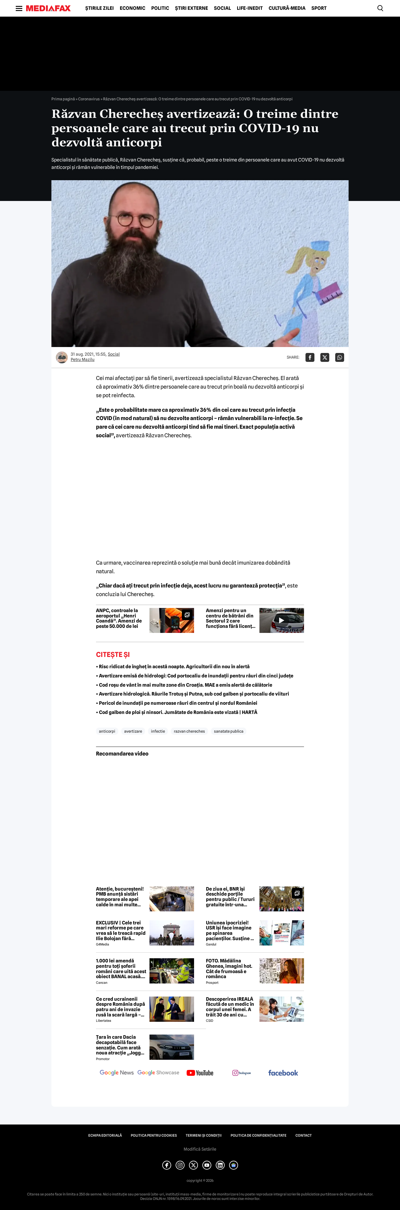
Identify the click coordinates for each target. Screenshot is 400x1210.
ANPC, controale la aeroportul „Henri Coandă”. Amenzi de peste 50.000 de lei (119, 618)
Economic (132, 8)
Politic (160, 8)
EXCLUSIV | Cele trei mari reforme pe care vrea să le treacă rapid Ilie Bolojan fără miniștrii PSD (121, 930)
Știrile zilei (99, 8)
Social (222, 8)
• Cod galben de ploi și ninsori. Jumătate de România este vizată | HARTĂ (176, 712)
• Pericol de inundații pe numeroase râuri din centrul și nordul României (176, 703)
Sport (319, 8)
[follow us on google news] (117, 1073)
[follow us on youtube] (200, 1073)
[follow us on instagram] (241, 1073)
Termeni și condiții (204, 1135)
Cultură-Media (287, 8)
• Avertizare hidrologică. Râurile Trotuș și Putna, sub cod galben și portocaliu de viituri (192, 694)
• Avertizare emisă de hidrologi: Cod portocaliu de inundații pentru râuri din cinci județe (194, 676)
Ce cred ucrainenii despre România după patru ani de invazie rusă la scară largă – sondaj (120, 1007)
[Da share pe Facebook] (309, 357)
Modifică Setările (200, 1149)
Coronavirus (89, 98)
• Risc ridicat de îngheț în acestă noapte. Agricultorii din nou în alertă (173, 666)
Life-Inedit (250, 8)
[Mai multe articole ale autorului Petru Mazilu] (62, 357)
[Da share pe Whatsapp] (339, 357)
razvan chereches (189, 731)
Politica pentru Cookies (154, 1135)
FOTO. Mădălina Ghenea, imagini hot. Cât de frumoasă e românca (229, 968)
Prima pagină (63, 98)
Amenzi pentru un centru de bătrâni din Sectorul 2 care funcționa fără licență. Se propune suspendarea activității (231, 618)
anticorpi (107, 731)
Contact (303, 1135)
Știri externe (191, 8)
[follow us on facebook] (283, 1073)
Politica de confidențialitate (258, 1135)
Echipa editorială (105, 1135)
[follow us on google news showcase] (158, 1073)
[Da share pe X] (324, 357)
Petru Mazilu (83, 359)
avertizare (133, 731)
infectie (158, 731)
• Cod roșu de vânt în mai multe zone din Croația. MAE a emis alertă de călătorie (184, 685)
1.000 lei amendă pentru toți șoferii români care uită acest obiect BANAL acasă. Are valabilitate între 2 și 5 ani (121, 968)
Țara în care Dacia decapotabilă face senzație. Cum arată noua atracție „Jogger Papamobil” (121, 1045)
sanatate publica (228, 731)
